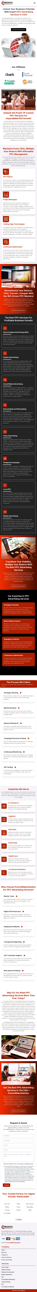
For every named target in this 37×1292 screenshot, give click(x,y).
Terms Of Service (10, 1181)
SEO (2, 1277)
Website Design (5, 1269)
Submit (6, 1185)
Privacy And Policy (6, 1260)
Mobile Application (6, 1274)
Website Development (7, 1272)
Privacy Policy (21, 1181)
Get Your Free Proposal (18, 29)
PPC (2, 1284)
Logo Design (5, 1267)
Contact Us (4, 1255)
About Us (4, 1252)
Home (3, 1250)
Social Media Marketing (8, 1279)
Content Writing (5, 1282)
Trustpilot (18, 1219)
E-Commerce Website (7, 1286)
